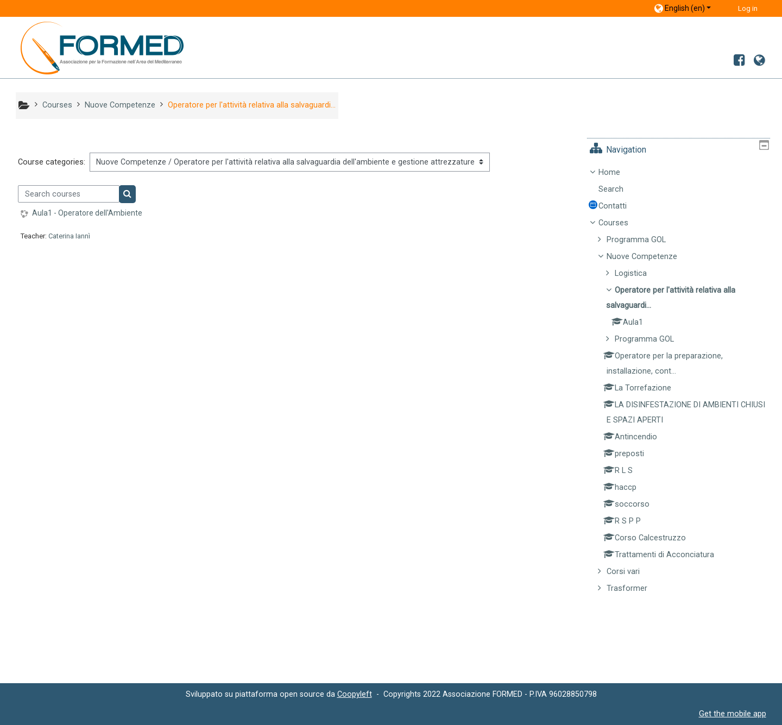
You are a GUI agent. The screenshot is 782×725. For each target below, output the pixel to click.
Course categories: (51, 162)
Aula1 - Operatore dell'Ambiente (87, 213)
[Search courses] (68, 194)
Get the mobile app (732, 713)
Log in (748, 8)
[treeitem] (682, 380)
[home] (94, 47)
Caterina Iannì (69, 236)
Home (617, 172)
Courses (621, 223)
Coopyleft (354, 694)
